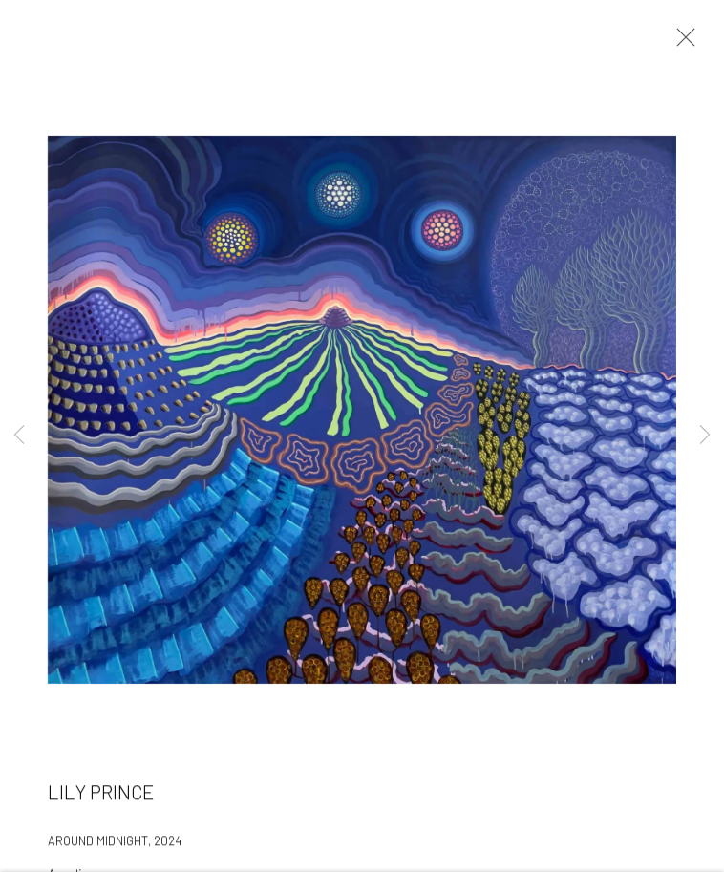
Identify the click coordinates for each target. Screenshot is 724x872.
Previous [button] (19, 436)
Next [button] (705, 436)
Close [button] (681, 43)
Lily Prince (101, 795)
